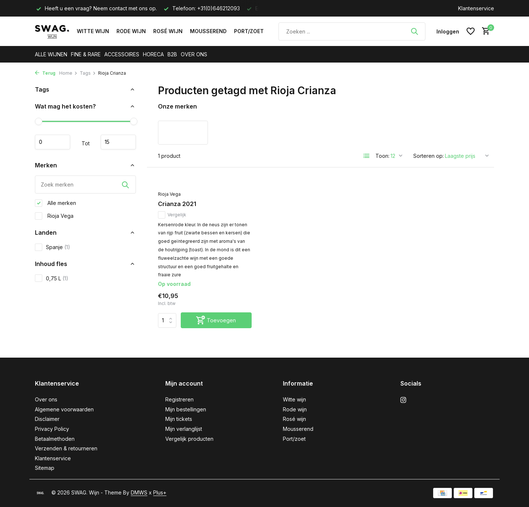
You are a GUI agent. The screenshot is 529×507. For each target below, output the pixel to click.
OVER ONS (194, 54)
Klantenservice (476, 8)
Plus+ (159, 492)
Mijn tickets (178, 419)
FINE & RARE (86, 54)
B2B (172, 54)
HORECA (153, 54)
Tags (88, 73)
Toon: (382, 156)
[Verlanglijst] (471, 31)
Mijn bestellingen (185, 409)
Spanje (52, 247)
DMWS (139, 492)
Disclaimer (47, 419)
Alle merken (55, 203)
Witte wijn (93, 31)
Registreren (179, 399)
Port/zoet (249, 31)
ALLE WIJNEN (51, 54)
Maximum (118, 142)
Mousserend (208, 31)
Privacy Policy (52, 429)
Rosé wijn (168, 31)
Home (68, 73)
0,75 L (51, 278)
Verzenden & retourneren (66, 448)
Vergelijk (172, 215)
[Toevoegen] (216, 320)
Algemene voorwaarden (64, 409)
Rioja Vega (54, 216)
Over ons (46, 399)
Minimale (52, 142)
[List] (366, 156)
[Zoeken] (351, 31)
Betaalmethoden (55, 439)
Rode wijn (131, 31)
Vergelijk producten (189, 439)
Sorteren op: (428, 156)
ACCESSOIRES (121, 54)
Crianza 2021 (177, 204)
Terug (45, 73)
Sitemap (44, 468)
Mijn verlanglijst (183, 429)
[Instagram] (403, 400)
